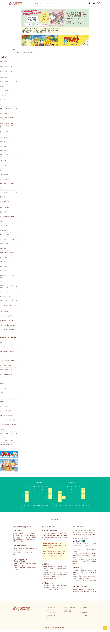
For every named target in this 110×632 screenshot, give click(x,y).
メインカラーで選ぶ (5, 365)
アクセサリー (3, 77)
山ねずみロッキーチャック (7, 415)
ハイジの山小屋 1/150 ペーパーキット (8, 306)
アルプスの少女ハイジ (6, 369)
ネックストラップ (4, 179)
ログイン (82, 610)
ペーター (2, 397)
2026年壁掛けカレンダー (6, 320)
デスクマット (3, 266)
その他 (56, 3)
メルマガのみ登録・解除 (69, 607)
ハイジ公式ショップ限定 (6, 440)
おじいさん (3, 401)
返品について (50, 610)
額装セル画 (3, 212)
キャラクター (45, 3)
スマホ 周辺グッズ (5, 296)
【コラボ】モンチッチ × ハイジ (8, 360)
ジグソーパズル (4, 81)
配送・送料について (51, 607)
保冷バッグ (3, 165)
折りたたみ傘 (3, 113)
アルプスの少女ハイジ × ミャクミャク (8, 434)
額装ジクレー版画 (4, 207)
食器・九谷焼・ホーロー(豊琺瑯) (6, 118)
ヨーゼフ (2, 383)
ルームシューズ (4, 95)
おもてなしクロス (4, 141)
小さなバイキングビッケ (6, 411)
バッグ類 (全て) (4, 192)
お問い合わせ (83, 612)
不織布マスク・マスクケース (7, 183)
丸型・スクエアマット (6, 234)
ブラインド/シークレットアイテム (8, 72)
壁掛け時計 (3, 230)
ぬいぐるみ (3, 248)
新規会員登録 (83, 607)
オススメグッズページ (6, 347)
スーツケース (3, 188)
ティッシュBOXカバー (6, 257)
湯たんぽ (2, 261)
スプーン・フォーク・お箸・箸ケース (6, 132)
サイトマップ (83, 615)
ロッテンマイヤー (4, 406)
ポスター (2, 221)
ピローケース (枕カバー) (6, 252)
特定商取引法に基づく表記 (53, 615)
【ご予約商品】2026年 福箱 (7, 325)
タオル (2, 86)
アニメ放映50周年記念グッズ (8, 374)
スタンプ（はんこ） (5, 311)
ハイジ (2, 379)
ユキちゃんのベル (4, 243)
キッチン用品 (3, 150)
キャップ (2, 104)
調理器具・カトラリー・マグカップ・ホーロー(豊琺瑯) (7, 125)
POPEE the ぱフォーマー (6, 444)
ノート (2, 281)
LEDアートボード (4, 225)
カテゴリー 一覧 (31, 3)
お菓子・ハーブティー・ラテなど (7, 155)
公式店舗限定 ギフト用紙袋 (7, 329)
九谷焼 (2, 429)
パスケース (3, 160)
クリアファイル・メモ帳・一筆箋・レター (7, 286)
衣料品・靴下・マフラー (6, 108)
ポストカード (3, 292)
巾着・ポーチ (3, 197)
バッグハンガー (4, 174)
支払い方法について (51, 612)
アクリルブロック (4, 271)
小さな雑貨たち (4, 146)
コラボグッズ (3, 356)
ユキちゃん (3, 388)
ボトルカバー (3, 170)
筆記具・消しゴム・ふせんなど (7, 276)
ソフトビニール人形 (5, 316)
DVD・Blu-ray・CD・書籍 (7, 300)
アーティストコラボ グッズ (7, 420)
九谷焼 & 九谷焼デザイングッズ (8, 351)
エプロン (2, 99)
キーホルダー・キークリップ (7, 202)
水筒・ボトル (3, 137)
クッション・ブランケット (7, 239)
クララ (2, 392)
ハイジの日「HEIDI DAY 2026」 (8, 424)
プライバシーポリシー (52, 618)
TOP (14, 49)
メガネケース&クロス (5, 90)
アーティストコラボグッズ (7, 66)
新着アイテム (3, 62)
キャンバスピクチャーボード (7, 216)
